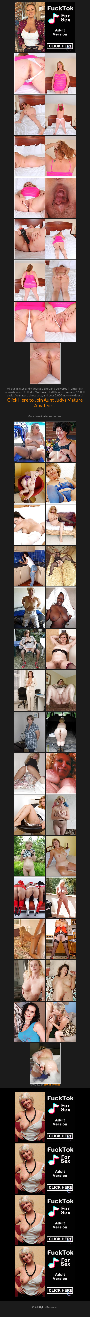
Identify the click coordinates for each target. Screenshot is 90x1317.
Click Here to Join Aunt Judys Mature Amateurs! (45, 402)
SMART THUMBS (52, 1085)
